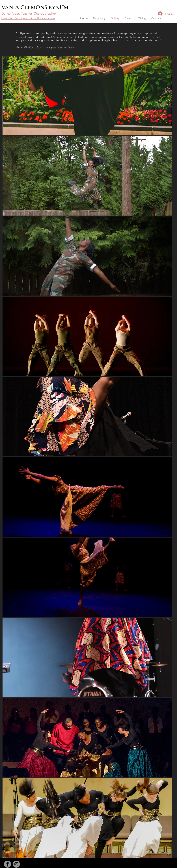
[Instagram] (16, 864)
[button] (87, 95)
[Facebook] (7, 864)
